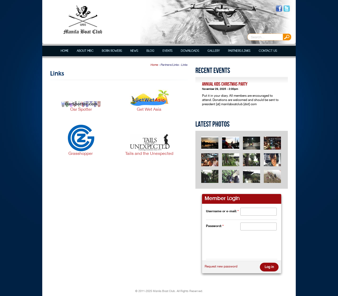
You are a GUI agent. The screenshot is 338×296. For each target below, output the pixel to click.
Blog (150, 51)
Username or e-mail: (222, 211)
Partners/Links (239, 51)
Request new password (221, 266)
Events (168, 51)
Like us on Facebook (279, 8)
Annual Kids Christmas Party (224, 84)
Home (65, 51)
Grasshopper (81, 153)
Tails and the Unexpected (149, 153)
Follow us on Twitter (286, 8)
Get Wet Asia (149, 109)
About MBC (85, 51)
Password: (215, 226)
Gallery (214, 51)
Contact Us (268, 51)
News (134, 51)
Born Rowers (112, 51)
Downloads (190, 51)
